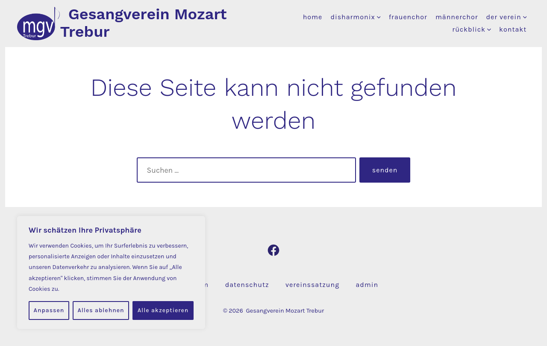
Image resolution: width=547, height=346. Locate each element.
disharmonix (355, 17)
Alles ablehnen (100, 310)
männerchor (456, 17)
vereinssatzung (312, 285)
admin (367, 285)
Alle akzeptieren (163, 310)
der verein (506, 17)
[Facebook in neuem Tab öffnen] (273, 250)
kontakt (512, 29)
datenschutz (247, 285)
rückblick (471, 29)
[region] (111, 272)
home (313, 17)
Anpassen (49, 310)
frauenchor (408, 17)
